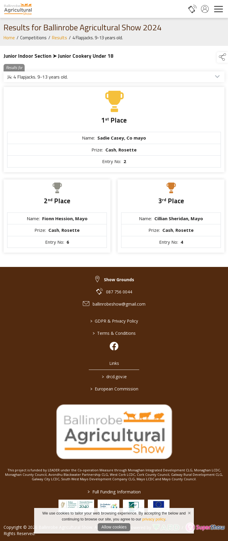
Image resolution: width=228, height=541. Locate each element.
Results (59, 39)
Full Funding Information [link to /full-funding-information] (114, 492)
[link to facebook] (114, 346)
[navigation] (218, 8)
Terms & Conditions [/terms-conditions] (114, 333)
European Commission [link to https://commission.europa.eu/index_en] (114, 388)
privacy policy (153, 519)
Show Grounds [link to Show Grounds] (119, 279)
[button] (222, 57)
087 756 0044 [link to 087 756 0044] (119, 292)
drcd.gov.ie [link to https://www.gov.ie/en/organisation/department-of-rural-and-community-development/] (114, 376)
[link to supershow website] (205, 527)
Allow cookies (114, 527)
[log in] (205, 9)
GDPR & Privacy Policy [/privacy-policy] (114, 321)
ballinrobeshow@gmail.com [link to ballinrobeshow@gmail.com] (119, 304)
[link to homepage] (17, 9)
